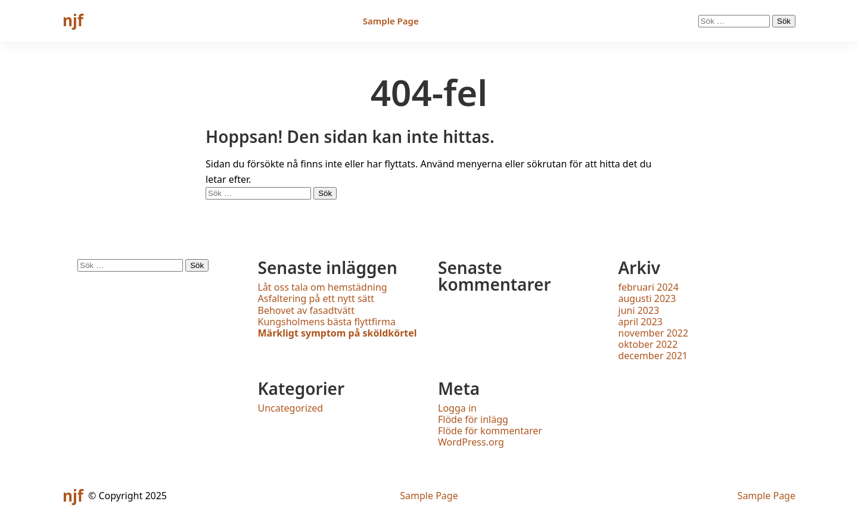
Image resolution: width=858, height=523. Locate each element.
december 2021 (653, 355)
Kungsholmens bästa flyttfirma (327, 321)
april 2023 (640, 321)
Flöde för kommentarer (490, 430)
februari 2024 (648, 287)
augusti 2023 (647, 298)
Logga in (457, 408)
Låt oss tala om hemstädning (322, 287)
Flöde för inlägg (473, 419)
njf (73, 20)
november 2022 (653, 333)
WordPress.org (471, 442)
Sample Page (391, 21)
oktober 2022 (648, 344)
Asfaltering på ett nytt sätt (316, 298)
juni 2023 (639, 310)
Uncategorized (291, 408)
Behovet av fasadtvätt (306, 310)
